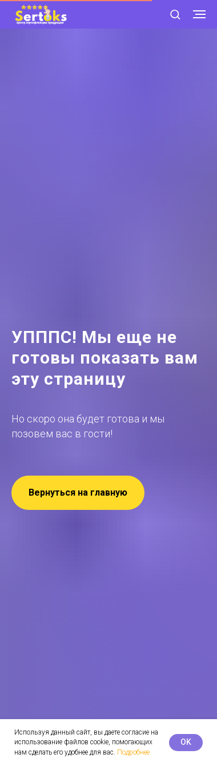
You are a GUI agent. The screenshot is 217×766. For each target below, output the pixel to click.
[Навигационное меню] (199, 14)
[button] (175, 14)
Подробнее (133, 752)
